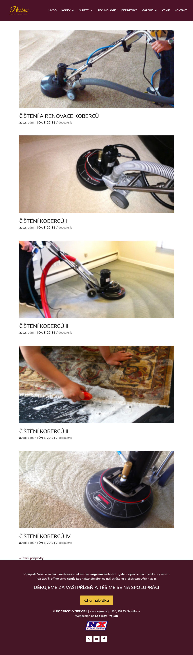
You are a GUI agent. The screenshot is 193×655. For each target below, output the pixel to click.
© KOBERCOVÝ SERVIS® (70, 611)
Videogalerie (64, 122)
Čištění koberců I (43, 221)
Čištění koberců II (43, 326)
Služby (84, 10)
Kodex (65, 10)
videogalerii (94, 574)
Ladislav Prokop (106, 615)
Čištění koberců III (44, 431)
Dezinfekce (129, 10)
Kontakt (181, 10)
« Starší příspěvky (31, 558)
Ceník (166, 10)
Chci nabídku (96, 600)
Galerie (147, 10)
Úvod (53, 10)
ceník (71, 578)
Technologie (107, 10)
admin (32, 122)
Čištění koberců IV (44, 536)
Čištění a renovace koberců (59, 116)
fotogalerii (119, 574)
